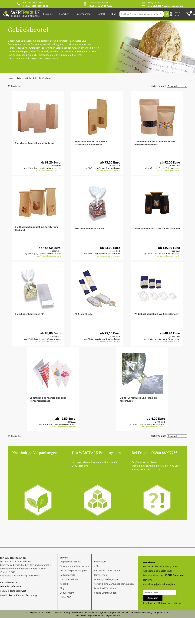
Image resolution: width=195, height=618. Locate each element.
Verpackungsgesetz (70, 561)
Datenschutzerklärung (170, 603)
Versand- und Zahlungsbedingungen (114, 583)
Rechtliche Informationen (107, 570)
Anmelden (152, 598)
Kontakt (64, 583)
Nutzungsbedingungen (106, 579)
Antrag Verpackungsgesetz (74, 570)
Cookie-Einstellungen (105, 592)
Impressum (100, 561)
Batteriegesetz (67, 574)
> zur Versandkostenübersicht (48, 170)
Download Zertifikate (105, 588)
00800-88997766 (164, 452)
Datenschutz (100, 574)
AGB (96, 566)
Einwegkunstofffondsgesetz (74, 566)
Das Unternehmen (69, 579)
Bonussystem (67, 592)
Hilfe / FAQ (65, 597)
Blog (62, 588)
